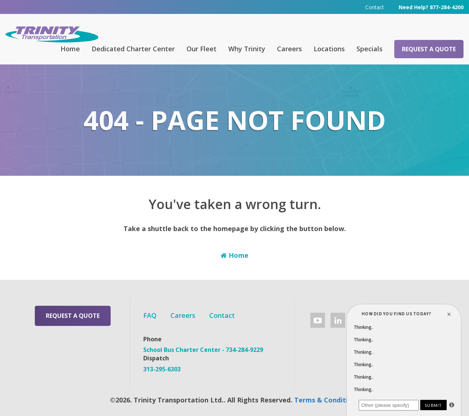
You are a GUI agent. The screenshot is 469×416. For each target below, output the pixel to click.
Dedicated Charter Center (133, 48)
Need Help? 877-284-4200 (431, 7)
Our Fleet (202, 48)
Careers (289, 48)
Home (70, 48)
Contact (374, 7)
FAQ (149, 315)
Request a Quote (429, 49)
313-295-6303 (162, 369)
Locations (329, 48)
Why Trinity (246, 48)
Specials (370, 48)
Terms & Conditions (326, 399)
